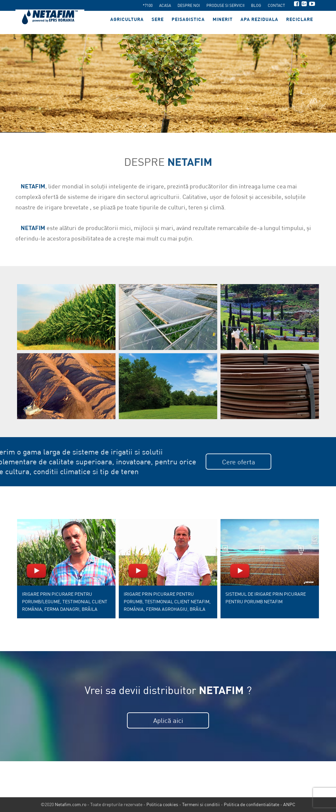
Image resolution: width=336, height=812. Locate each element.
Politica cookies (162, 804)
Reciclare (299, 22)
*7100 (148, 5)
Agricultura (127, 22)
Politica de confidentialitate (251, 804)
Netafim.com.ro (70, 804)
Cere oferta (128, 462)
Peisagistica (188, 22)
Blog (256, 5)
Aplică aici (168, 720)
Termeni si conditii (201, 804)
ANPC (289, 804)
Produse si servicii (225, 5)
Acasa (165, 5)
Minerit (223, 22)
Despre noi (189, 5)
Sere (158, 22)
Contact (276, 5)
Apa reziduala (259, 22)
